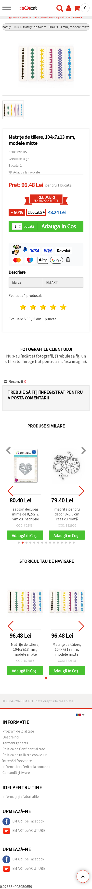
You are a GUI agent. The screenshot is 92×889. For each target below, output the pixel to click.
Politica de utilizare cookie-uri (24, 754)
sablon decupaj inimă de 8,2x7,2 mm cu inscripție (25, 514)
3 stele (44, 307)
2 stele (33, 307)
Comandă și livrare (16, 772)
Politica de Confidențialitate (23, 749)
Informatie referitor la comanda (26, 766)
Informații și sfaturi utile (20, 796)
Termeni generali (15, 743)
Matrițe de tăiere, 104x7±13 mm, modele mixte (25, 649)
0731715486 (74, 17)
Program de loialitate (18, 731)
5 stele (63, 307)
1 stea (23, 307)
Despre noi (10, 737)
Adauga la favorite (24, 172)
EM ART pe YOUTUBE (23, 831)
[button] (19, 543)
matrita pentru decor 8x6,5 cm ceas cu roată (67, 514)
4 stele (53, 307)
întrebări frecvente (17, 760)
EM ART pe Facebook (23, 821)
